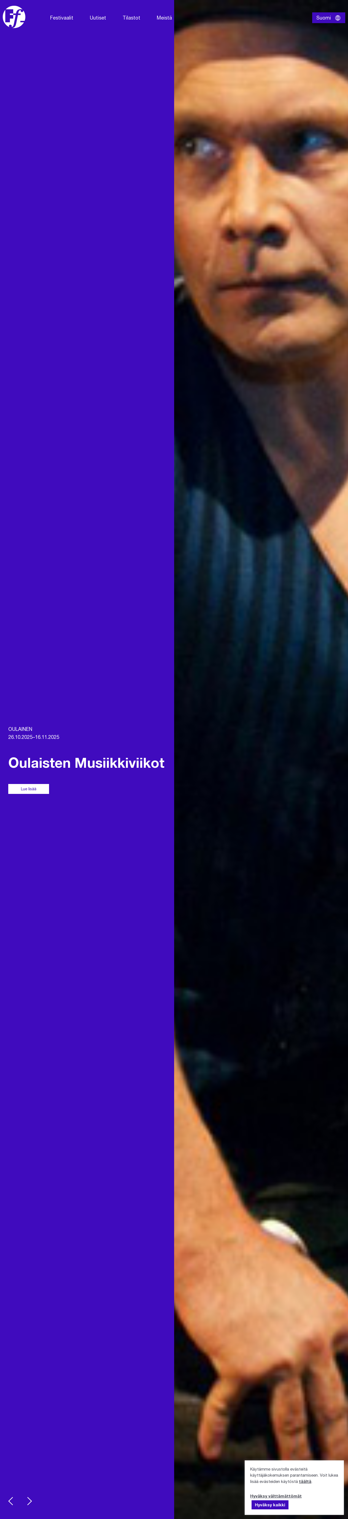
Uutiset (98, 18)
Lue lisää (28, 788)
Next (30, 1501)
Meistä (164, 18)
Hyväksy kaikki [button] (270, 1504)
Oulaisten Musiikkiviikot (86, 762)
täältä (305, 1481)
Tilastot (131, 18)
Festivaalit (61, 18)
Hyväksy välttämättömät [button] (276, 1495)
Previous (10, 1501)
